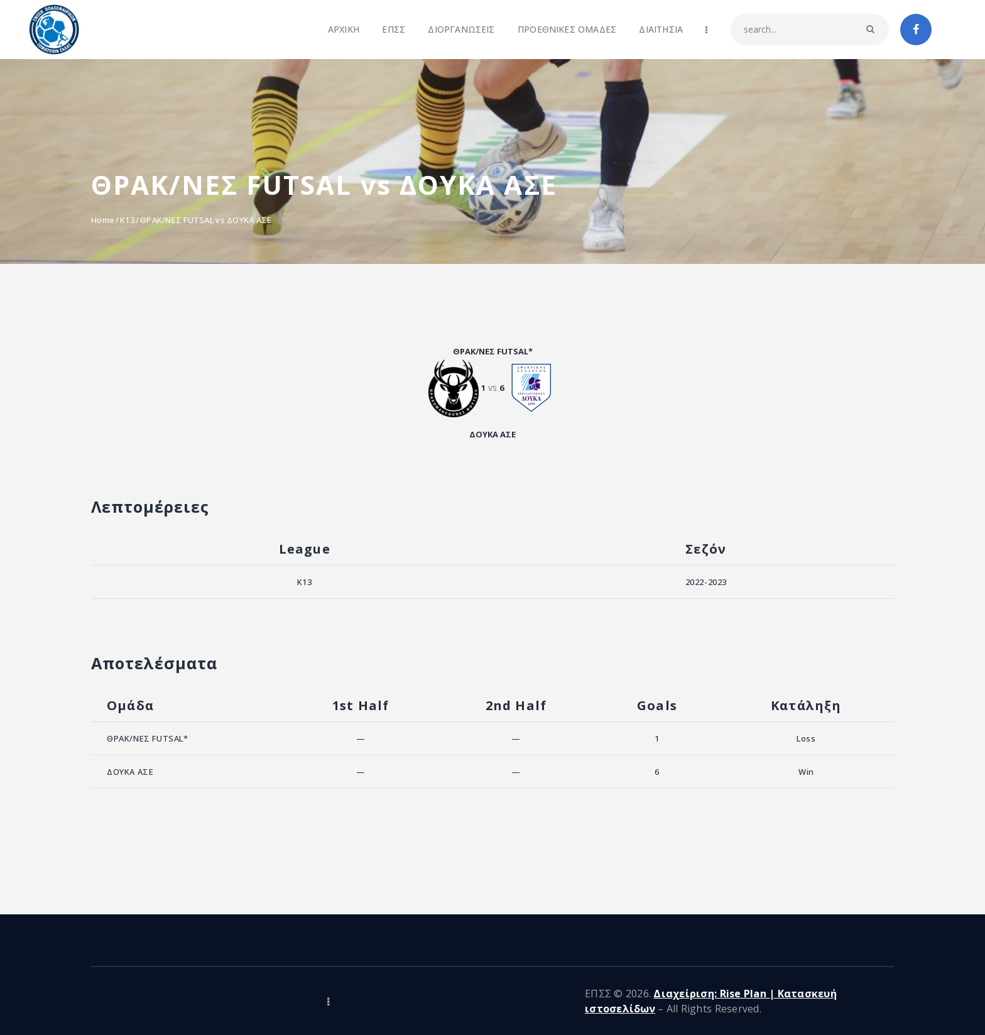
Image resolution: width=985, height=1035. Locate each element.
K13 (127, 220)
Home (102, 220)
